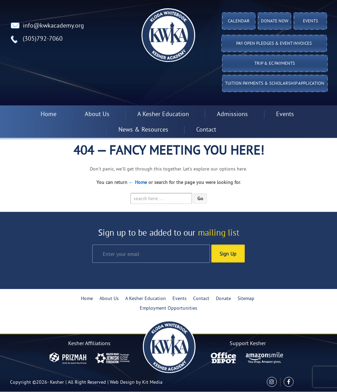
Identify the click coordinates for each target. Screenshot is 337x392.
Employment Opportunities (168, 308)
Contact (206, 130)
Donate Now (274, 21)
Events (310, 21)
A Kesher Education (163, 114)
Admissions (232, 114)
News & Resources (143, 130)
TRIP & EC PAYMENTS (274, 63)
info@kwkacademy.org (53, 26)
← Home (138, 183)
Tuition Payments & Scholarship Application (274, 83)
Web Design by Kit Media (136, 382)
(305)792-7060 (43, 39)
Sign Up (228, 253)
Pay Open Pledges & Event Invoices (274, 44)
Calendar (239, 21)
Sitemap (246, 299)
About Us (97, 114)
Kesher (57, 382)
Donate (223, 299)
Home (48, 114)
